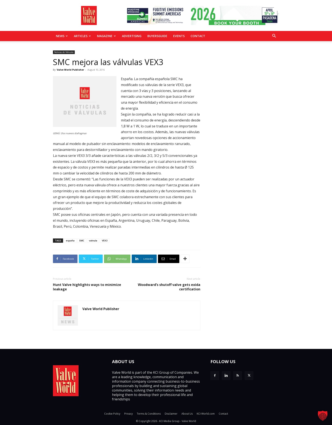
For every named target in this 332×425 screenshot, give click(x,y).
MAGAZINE (106, 36)
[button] (274, 36)
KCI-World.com (206, 413)
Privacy (128, 413)
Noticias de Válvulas (63, 52)
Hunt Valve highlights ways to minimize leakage (87, 287)
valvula (93, 240)
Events (179, 36)
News (62, 36)
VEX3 (104, 240)
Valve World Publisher (70, 69)
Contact (198, 36)
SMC (81, 240)
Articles (82, 36)
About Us (187, 413)
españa (70, 240)
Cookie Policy (112, 413)
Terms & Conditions (149, 413)
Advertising (131, 36)
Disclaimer (171, 413)
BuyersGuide (157, 36)
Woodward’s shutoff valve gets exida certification (169, 287)
